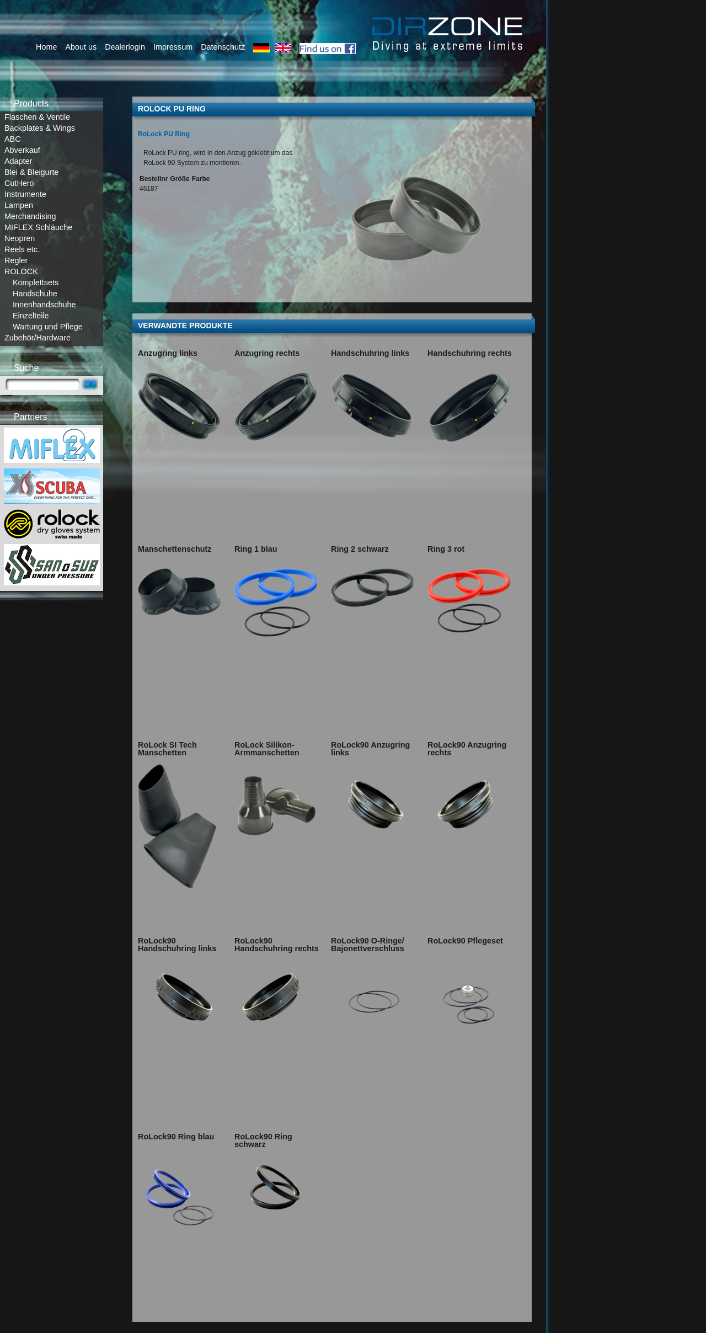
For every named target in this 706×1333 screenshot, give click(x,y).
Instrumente (25, 194)
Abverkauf (22, 150)
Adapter (18, 161)
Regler (16, 260)
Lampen (18, 205)
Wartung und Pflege (48, 326)
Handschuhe (35, 293)
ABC (12, 139)
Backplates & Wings (39, 128)
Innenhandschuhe (44, 304)
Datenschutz (223, 46)
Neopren (19, 238)
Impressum (172, 46)
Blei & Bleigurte (31, 172)
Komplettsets (35, 282)
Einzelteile (31, 315)
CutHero (19, 183)
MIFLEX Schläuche (38, 227)
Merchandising (30, 216)
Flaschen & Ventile (37, 117)
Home (46, 46)
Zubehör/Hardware (37, 337)
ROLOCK (21, 271)
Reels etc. (22, 249)
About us (81, 46)
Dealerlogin (125, 46)
